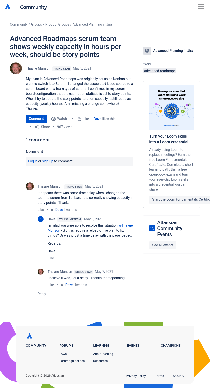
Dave (97, 119)
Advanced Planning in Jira (92, 24)
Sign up (47, 161)
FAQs (63, 354)
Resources (100, 361)
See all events (162, 245)
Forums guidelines (72, 361)
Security (178, 376)
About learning (103, 354)
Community (33, 6)
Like (41, 210)
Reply (42, 294)
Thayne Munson (38, 68)
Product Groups (57, 24)
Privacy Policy (136, 376)
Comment (36, 119)
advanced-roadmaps (159, 71)
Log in (32, 161)
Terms (159, 376)
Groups (36, 24)
